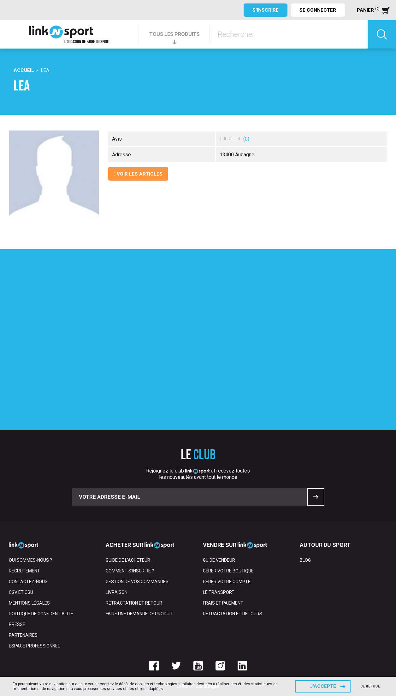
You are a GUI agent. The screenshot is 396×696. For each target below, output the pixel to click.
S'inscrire (265, 10)
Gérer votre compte (227, 581)
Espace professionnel (34, 645)
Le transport (218, 592)
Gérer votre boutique (228, 570)
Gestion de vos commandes (137, 581)
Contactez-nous (28, 581)
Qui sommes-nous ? (30, 560)
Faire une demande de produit (139, 613)
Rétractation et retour (134, 603)
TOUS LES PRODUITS (174, 34)
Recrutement (24, 570)
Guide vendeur (219, 560)
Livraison (116, 592)
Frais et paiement (223, 603)
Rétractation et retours (232, 613)
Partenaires (23, 635)
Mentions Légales (29, 603)
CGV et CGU (21, 592)
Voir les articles (138, 174)
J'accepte (323, 686)
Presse (17, 624)
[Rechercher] (289, 34)
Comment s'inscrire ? (130, 570)
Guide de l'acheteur (128, 560)
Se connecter (317, 10)
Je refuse (370, 686)
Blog (305, 560)
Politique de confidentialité (41, 613)
